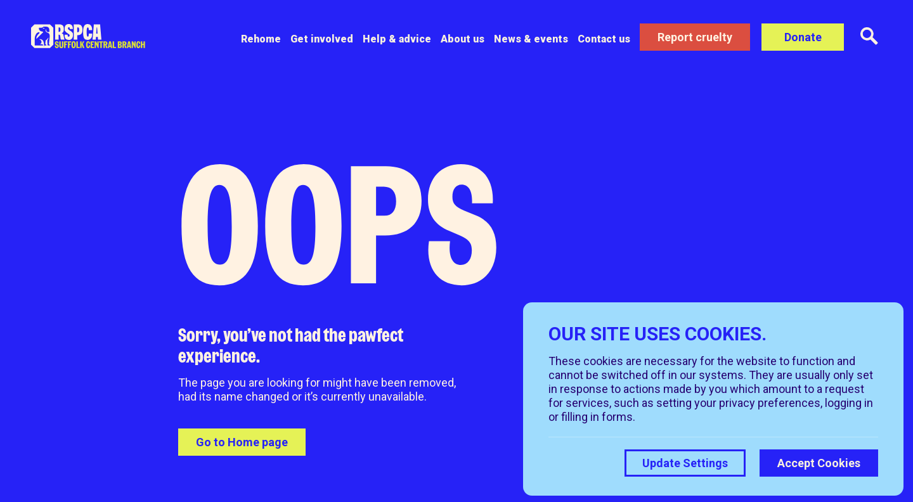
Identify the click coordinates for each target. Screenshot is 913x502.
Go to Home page (242, 442)
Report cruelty (694, 37)
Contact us (604, 39)
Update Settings (685, 463)
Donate (803, 37)
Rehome (261, 39)
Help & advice (397, 39)
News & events (531, 39)
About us (462, 39)
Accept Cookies (818, 463)
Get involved (321, 39)
